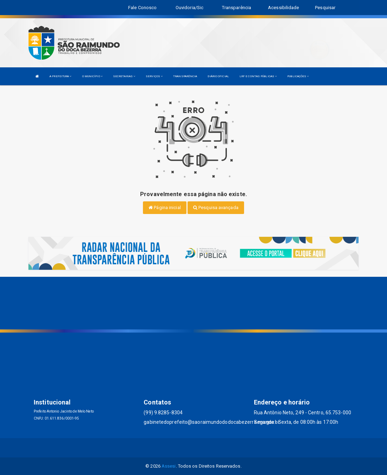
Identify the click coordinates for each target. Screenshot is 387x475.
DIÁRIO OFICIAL (218, 76)
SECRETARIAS (124, 76)
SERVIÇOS (154, 76)
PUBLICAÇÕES (298, 76)
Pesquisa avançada (215, 207)
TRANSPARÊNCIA (185, 76)
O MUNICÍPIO (92, 76)
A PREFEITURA (60, 76)
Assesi (169, 466)
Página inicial (165, 207)
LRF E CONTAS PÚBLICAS (258, 76)
